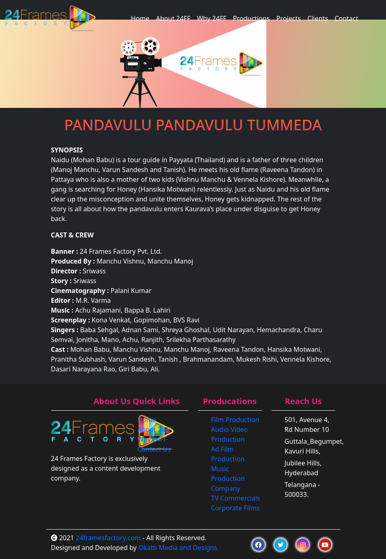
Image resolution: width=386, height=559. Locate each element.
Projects (288, 18)
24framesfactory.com (108, 537)
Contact (346, 18)
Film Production (235, 419)
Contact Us (154, 449)
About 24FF (173, 18)
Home (140, 18)
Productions (251, 18)
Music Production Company (228, 478)
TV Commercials (235, 498)
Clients (317, 18)
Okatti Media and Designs (177, 547)
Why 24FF (211, 18)
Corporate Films (235, 507)
